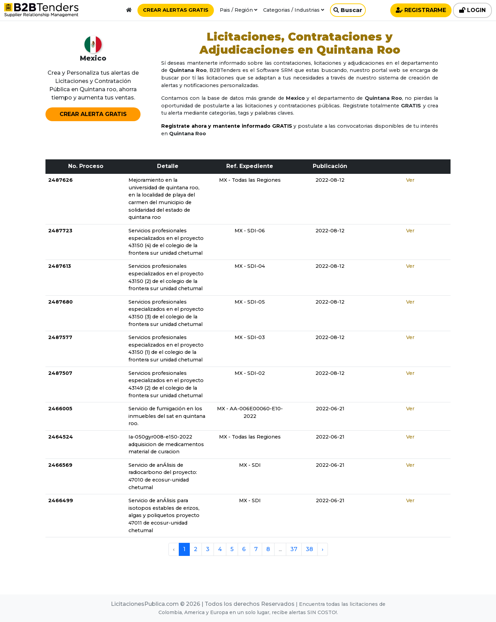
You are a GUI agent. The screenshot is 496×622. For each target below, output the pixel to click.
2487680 (60, 302)
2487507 (60, 373)
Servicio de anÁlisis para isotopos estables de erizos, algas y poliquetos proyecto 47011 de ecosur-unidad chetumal (163, 515)
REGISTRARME (421, 10)
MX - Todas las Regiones (250, 180)
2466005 (60, 408)
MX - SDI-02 (250, 373)
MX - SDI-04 (250, 266)
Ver (410, 180)
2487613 (59, 266)
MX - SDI (250, 465)
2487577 (60, 337)
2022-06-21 (330, 408)
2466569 (60, 465)
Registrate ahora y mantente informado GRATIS (226, 126)
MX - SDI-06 (250, 231)
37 (293, 549)
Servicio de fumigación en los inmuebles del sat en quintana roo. (166, 415)
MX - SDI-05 (250, 302)
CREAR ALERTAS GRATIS (175, 10)
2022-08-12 (330, 180)
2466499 (60, 500)
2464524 (60, 437)
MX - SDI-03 (250, 337)
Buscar (347, 10)
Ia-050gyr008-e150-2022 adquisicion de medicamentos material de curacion (166, 444)
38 (309, 549)
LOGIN (472, 10)
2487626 (60, 180)
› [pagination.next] (322, 549)
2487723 (60, 231)
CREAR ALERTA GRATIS (93, 114)
